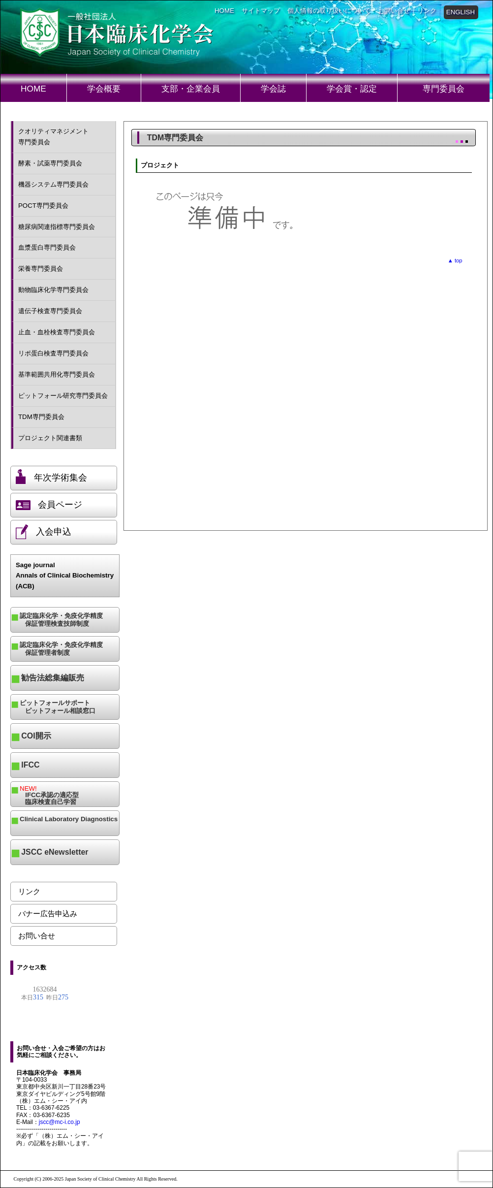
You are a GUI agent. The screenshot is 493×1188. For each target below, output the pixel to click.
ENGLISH (460, 12)
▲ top (455, 260)
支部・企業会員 (190, 89)
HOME (224, 10)
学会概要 (104, 89)
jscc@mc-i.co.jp (59, 1122)
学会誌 (273, 89)
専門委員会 (443, 89)
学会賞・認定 (352, 89)
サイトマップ (261, 10)
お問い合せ (394, 10)
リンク (426, 10)
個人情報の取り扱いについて (328, 10)
